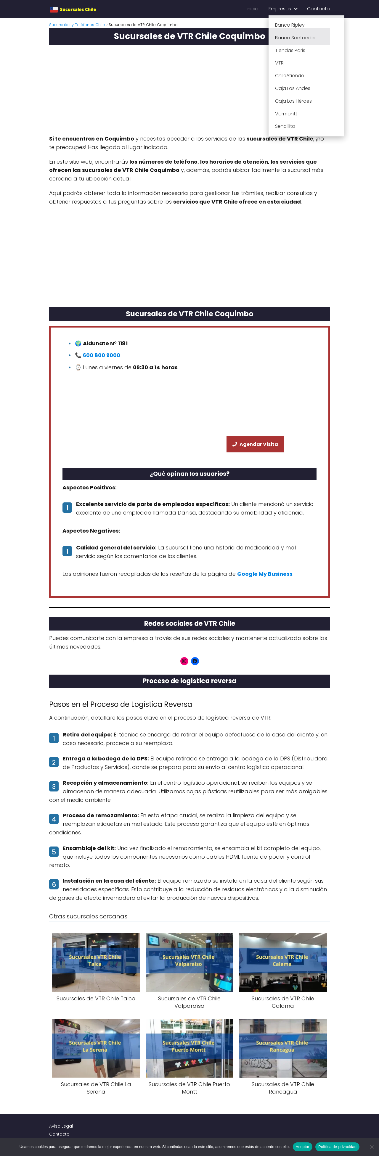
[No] (372, 1147)
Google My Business (265, 574)
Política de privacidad (337, 1146)
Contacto (318, 8)
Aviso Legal (61, 1126)
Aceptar (303, 1146)
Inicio (252, 8)
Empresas (280, 8)
